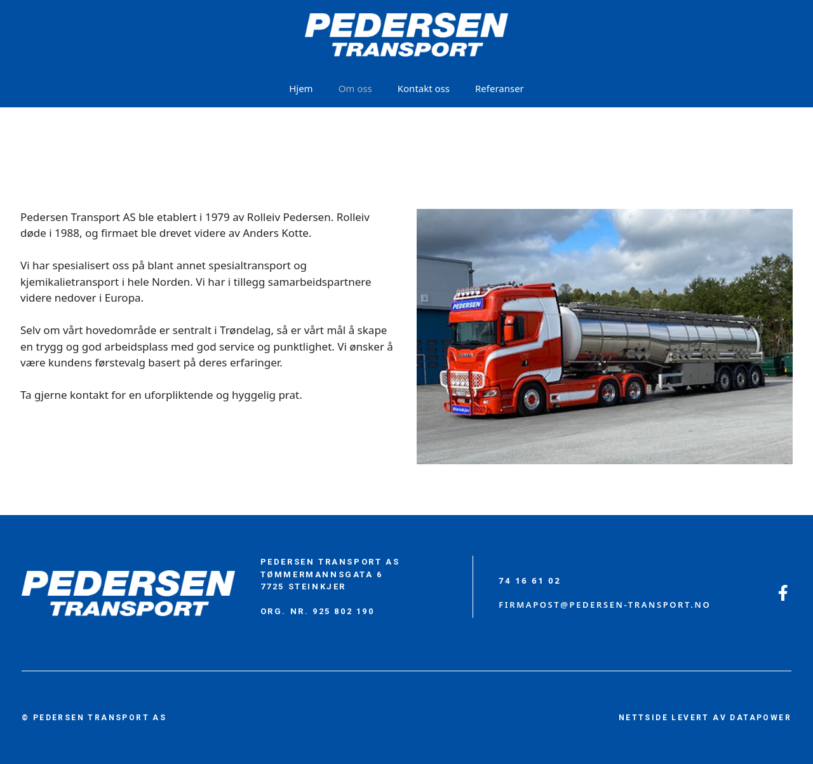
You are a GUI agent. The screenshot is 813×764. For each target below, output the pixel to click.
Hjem (300, 88)
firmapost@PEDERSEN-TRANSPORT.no (605, 604)
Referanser (499, 88)
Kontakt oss (424, 88)
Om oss (355, 88)
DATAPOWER (760, 717)
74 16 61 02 (530, 580)
